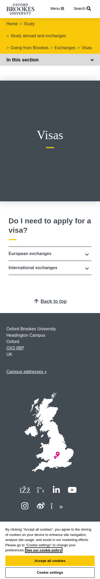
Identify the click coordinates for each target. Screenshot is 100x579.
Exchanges (64, 47)
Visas (86, 47)
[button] (50, 254)
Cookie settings (50, 572)
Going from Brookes (30, 47)
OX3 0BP (15, 348)
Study (29, 24)
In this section (50, 60)
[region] (50, 550)
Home (12, 24)
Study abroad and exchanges (38, 36)
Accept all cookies (50, 561)
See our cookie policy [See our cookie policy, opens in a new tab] (44, 550)
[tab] (50, 254)
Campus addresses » (26, 371)
